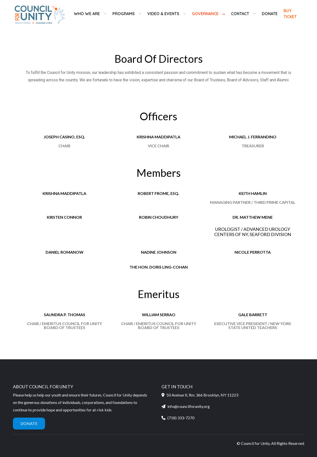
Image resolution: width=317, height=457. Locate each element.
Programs (123, 13)
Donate (270, 13)
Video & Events (163, 13)
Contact (240, 13)
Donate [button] (29, 423)
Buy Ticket (290, 13)
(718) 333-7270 (180, 417)
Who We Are (87, 13)
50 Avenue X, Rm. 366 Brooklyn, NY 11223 (199, 395)
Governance (205, 13)
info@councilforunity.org (188, 406)
